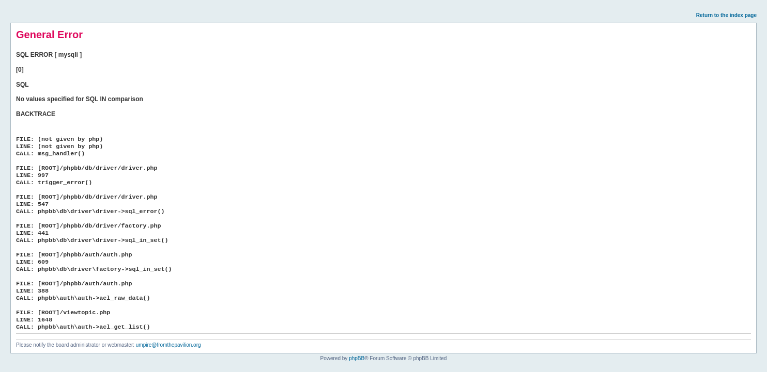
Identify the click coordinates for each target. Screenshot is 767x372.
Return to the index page (726, 15)
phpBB (356, 358)
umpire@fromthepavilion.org (168, 345)
